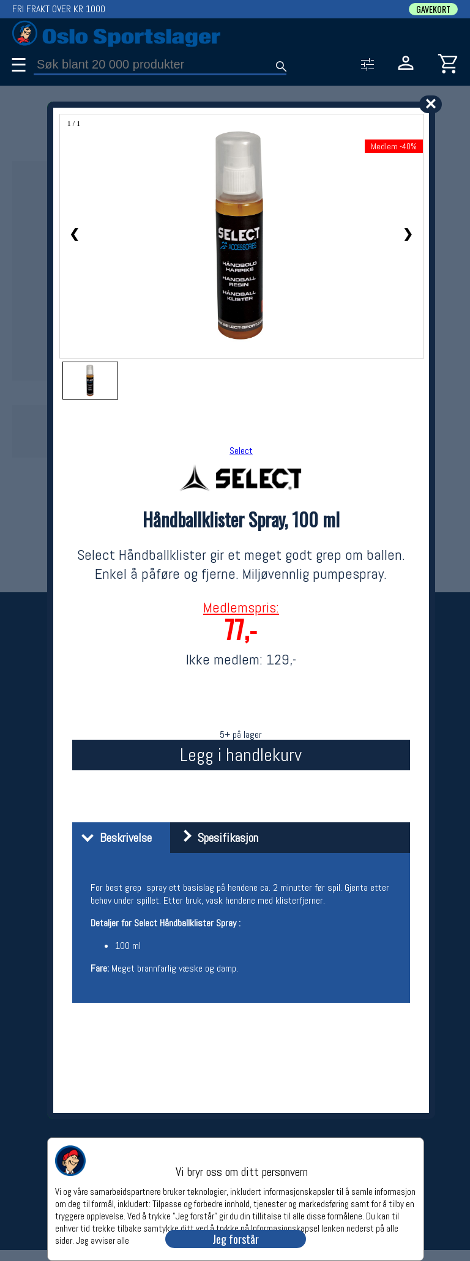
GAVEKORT (433, 9)
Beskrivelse (113, 838)
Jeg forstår (235, 1239)
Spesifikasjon (215, 838)
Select (241, 450)
